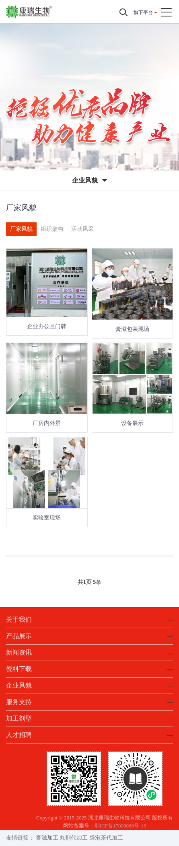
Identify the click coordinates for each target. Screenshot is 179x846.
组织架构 (52, 229)
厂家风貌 (21, 229)
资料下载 (19, 669)
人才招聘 (19, 735)
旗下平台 (143, 12)
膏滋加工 (47, 838)
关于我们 (19, 619)
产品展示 (19, 636)
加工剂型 (19, 718)
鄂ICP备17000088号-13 (120, 826)
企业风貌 (19, 685)
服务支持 (19, 702)
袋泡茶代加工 (106, 838)
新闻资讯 (19, 652)
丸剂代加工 (74, 838)
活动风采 (82, 229)
